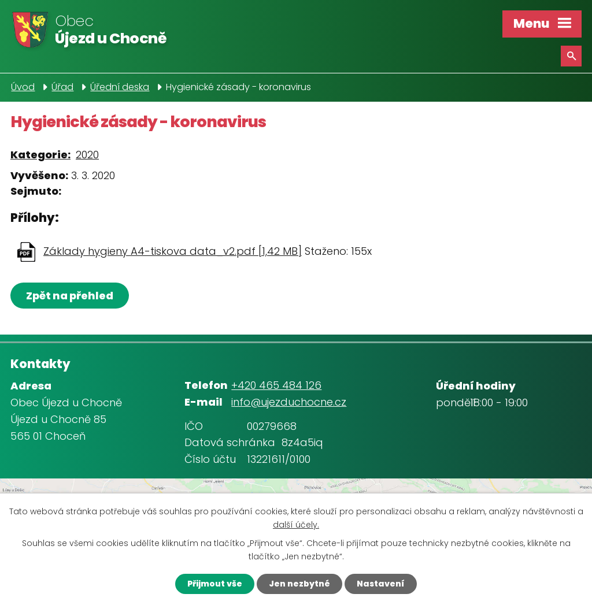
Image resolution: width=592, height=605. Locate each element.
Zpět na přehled (69, 295)
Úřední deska (119, 87)
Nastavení (381, 583)
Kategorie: (40, 154)
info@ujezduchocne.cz (288, 402)
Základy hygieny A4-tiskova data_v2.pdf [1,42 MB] (172, 251)
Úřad (62, 87)
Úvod (23, 87)
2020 (87, 154)
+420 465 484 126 (276, 385)
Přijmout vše (214, 583)
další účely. (296, 524)
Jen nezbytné (299, 583)
